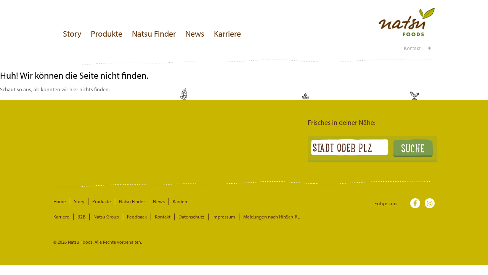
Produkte (106, 33)
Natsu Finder (154, 33)
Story (72, 33)
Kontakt (412, 48)
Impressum (223, 217)
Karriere (227, 33)
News (194, 33)
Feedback (137, 217)
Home (59, 201)
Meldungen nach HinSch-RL (271, 217)
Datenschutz (191, 217)
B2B (81, 217)
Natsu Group (106, 217)
